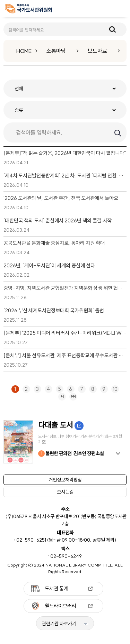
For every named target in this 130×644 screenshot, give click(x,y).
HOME (24, 50)
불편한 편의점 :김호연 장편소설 (71, 453)
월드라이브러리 (60, 605)
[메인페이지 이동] (28, 10)
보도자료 (97, 50)
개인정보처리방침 (65, 480)
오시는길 (65, 492)
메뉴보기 (120, 9)
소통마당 (56, 50)
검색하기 (117, 132)
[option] (65, 441)
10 (114, 388)
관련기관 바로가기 (59, 623)
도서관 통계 (56, 588)
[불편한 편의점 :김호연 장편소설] (65, 441)
